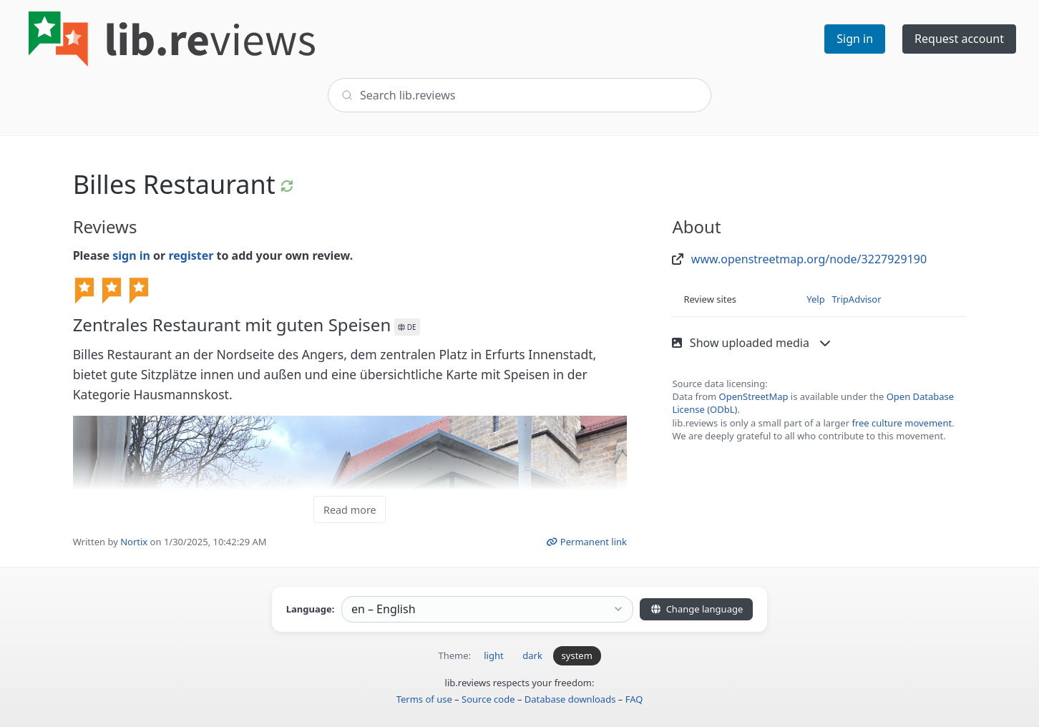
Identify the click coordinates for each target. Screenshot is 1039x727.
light (493, 655)
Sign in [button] (854, 39)
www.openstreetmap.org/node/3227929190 (809, 259)
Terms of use (424, 699)
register (190, 255)
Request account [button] (959, 39)
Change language (696, 608)
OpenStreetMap (754, 396)
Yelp (815, 299)
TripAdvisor (857, 299)
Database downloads (570, 699)
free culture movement (902, 422)
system (577, 655)
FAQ (634, 699)
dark (532, 655)
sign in (131, 255)
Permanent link (586, 541)
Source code (488, 699)
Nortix (133, 541)
